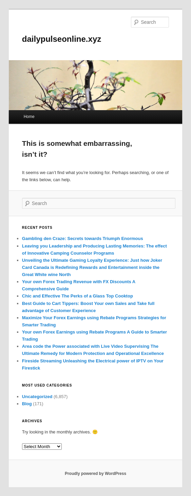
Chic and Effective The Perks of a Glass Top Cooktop (77, 295)
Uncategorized (37, 396)
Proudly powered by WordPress (95, 473)
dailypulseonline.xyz (61, 39)
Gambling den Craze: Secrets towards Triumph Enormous (82, 238)
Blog (27, 403)
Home (29, 116)
